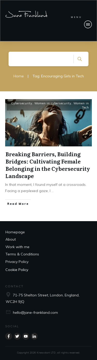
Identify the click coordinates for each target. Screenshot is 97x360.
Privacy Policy (16, 261)
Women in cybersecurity (52, 103)
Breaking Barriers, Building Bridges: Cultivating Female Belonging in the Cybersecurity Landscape (47, 165)
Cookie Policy (16, 269)
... (52, 190)
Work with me (17, 246)
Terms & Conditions (22, 254)
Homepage (15, 232)
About (10, 239)
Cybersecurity (21, 103)
